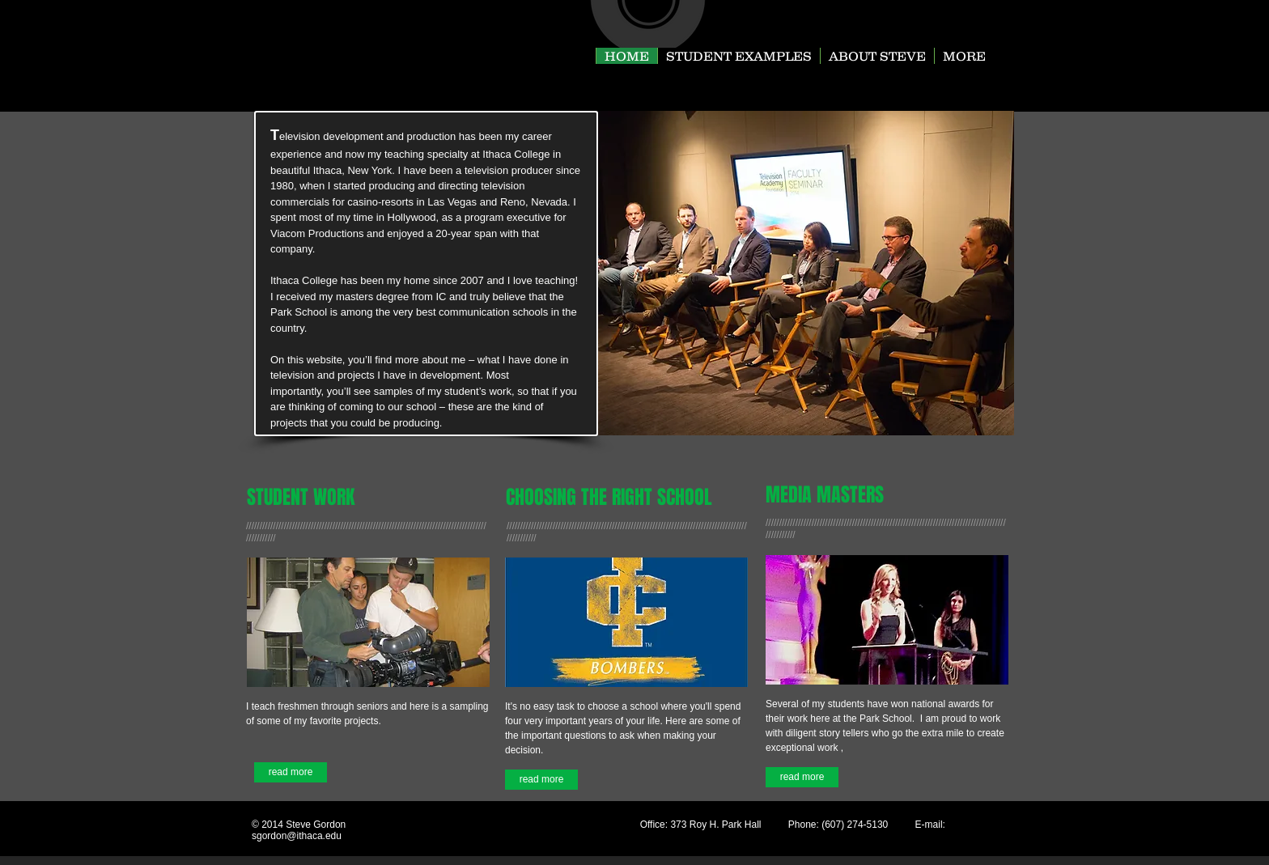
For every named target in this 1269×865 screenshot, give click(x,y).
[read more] (290, 772)
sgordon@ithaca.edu (297, 836)
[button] (806, 273)
